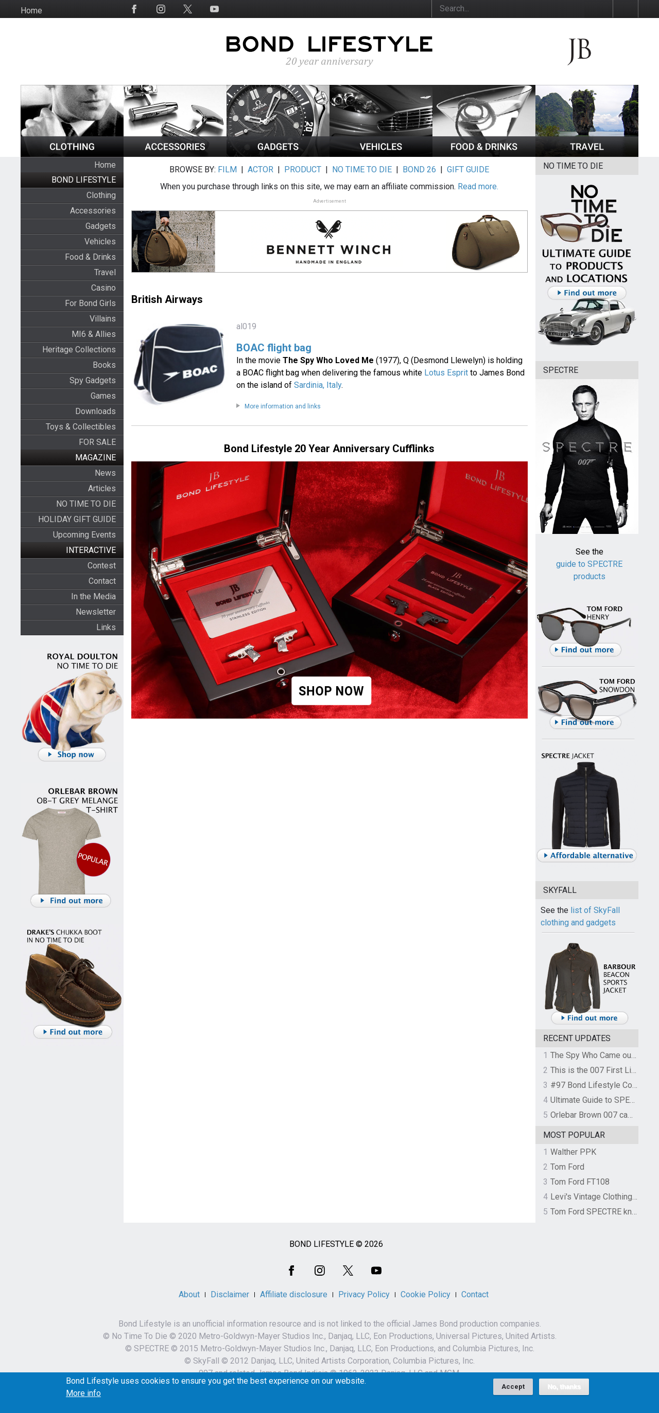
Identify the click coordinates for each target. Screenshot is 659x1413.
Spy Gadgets (93, 380)
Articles (102, 488)
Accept (513, 1390)
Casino (103, 288)
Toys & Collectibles (81, 427)
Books (104, 365)
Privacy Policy (364, 1294)
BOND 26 (419, 169)
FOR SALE (97, 442)
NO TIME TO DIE (86, 504)
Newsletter (96, 612)
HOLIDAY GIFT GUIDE (77, 519)
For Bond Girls (90, 303)
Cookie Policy (425, 1294)
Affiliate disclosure (293, 1294)
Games (103, 396)
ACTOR (260, 169)
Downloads (95, 411)
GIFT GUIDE (468, 169)
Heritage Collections (79, 349)
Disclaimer (230, 1294)
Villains (103, 319)
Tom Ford (567, 1167)
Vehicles (100, 241)
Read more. (478, 186)
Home (31, 10)
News (105, 473)
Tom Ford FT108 (580, 1182)
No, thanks (564, 1390)
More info (83, 1397)
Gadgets (100, 226)
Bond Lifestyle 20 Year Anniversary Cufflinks (329, 448)
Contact (102, 581)
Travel (105, 272)
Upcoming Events (84, 535)
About (189, 1294)
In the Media (93, 596)
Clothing (101, 195)
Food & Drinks (90, 257)
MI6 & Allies (94, 334)
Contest (102, 565)
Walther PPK (573, 1152)
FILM (227, 169)
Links (106, 627)
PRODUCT (302, 169)
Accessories (93, 211)
